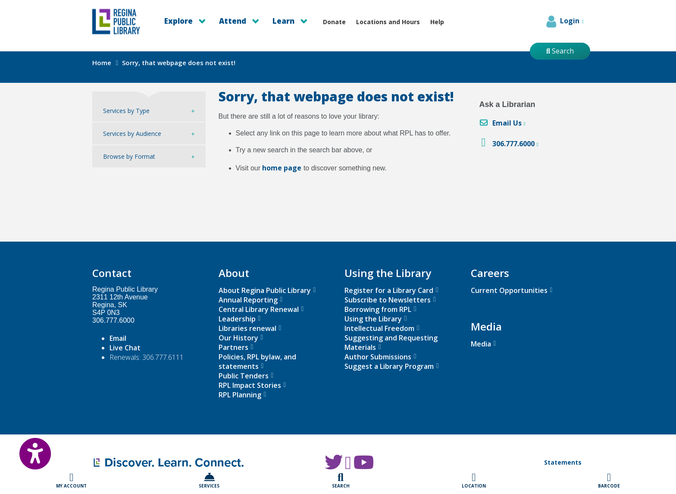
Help (437, 22)
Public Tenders (244, 376)
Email (118, 338)
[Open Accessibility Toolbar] (26, 448)
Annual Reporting (248, 300)
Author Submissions (377, 357)
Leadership (237, 319)
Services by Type (126, 111)
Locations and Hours (388, 22)
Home (101, 62)
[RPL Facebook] (348, 467)
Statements (563, 462)
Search (560, 51)
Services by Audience (132, 133)
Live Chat (125, 347)
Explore (185, 21)
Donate (334, 22)
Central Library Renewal (259, 309)
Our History (238, 338)
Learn (290, 21)
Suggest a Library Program (389, 366)
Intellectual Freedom (379, 328)
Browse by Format (129, 156)
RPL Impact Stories (250, 385)
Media (481, 344)
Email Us (507, 123)
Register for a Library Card (388, 290)
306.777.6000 (513, 143)
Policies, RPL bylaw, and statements (257, 361)
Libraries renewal (247, 328)
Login (564, 21)
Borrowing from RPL (377, 309)
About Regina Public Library (265, 290)
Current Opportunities (509, 290)
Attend (239, 21)
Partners (233, 347)
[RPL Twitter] (334, 467)
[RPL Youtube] (364, 467)
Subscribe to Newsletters (387, 300)
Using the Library (373, 319)
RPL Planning (240, 395)
